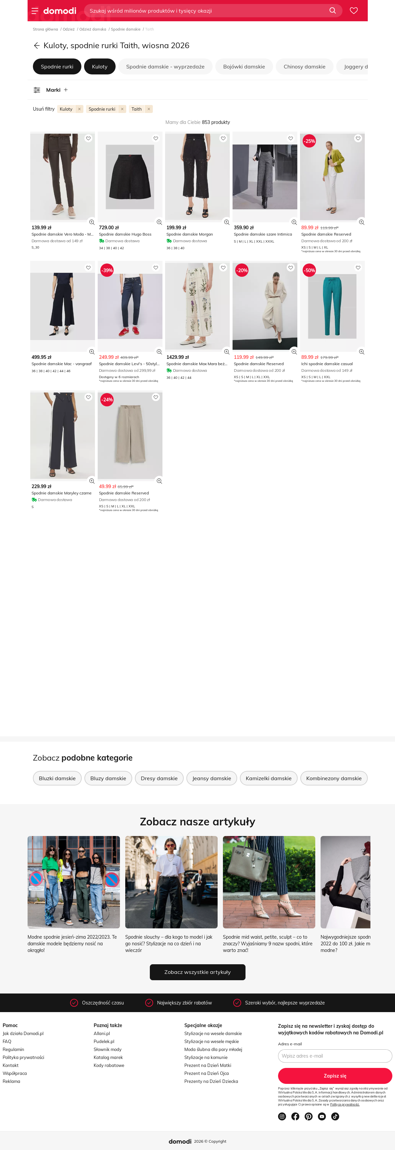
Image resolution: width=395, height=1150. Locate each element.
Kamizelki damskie (269, 778)
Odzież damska (93, 29)
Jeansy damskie (211, 778)
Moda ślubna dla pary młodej (213, 1049)
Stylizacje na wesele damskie (213, 1033)
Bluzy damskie (108, 778)
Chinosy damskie (305, 66)
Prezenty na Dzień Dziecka (211, 1081)
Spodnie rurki (57, 66)
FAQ (7, 1041)
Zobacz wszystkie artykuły (197, 972)
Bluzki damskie (57, 778)
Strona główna (46, 29)
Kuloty (100, 66)
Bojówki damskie (244, 66)
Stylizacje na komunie (206, 1057)
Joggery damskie (365, 66)
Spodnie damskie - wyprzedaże (165, 66)
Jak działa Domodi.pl (23, 1033)
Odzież (69, 29)
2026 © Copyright (210, 1141)
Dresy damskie (159, 778)
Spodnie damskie (126, 29)
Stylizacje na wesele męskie (211, 1041)
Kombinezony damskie (334, 778)
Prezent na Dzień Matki (207, 1065)
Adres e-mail (290, 1043)
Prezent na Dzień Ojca (206, 1073)
